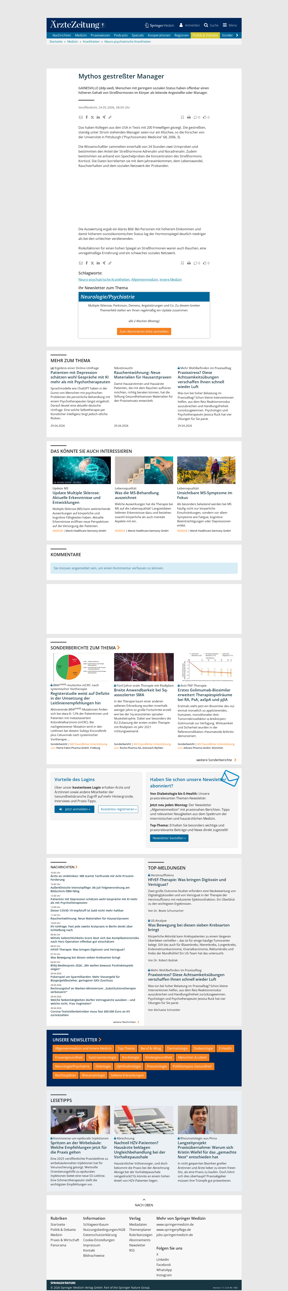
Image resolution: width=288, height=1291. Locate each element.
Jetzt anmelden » (74, 810)
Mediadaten (138, 1225)
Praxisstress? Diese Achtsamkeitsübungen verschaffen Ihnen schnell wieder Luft (201, 380)
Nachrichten (62, 36)
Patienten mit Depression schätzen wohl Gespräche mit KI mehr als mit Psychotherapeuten (80, 378)
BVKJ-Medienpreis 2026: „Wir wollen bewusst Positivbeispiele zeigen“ (92, 967)
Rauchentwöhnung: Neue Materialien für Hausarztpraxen (142, 375)
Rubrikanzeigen (140, 1235)
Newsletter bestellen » (169, 838)
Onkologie (103, 1067)
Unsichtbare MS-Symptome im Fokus (204, 496)
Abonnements (139, 1241)
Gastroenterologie (102, 1058)
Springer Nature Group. (134, 1288)
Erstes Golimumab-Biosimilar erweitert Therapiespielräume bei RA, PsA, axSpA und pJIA (205, 695)
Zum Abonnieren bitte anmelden (144, 332)
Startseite (58, 1225)
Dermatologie (177, 1049)
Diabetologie (203, 1049)
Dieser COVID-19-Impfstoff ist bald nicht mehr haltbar (87, 911)
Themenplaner (140, 1230)
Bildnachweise (93, 1256)
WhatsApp (164, 1270)
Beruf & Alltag (151, 1049)
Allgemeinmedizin (144, 280)
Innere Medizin (171, 280)
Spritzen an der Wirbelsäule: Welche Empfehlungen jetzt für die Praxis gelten (79, 1148)
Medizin (81, 36)
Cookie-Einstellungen (99, 1241)
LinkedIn (162, 1260)
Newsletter (137, 1246)
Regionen (182, 36)
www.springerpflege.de (173, 1230)
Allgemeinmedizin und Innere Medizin (83, 1049)
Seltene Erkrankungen (127, 1076)
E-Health (225, 1049)
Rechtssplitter (65, 1076)
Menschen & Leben (192, 1058)
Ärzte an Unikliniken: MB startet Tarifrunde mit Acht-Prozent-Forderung (92, 878)
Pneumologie (157, 1067)
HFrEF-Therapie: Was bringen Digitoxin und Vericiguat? (88, 950)
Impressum (91, 1246)
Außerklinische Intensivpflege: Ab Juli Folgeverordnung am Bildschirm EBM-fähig (90, 890)
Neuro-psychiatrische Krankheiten (104, 280)
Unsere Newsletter (75, 1040)
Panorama (58, 1246)
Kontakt (89, 1251)
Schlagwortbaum (96, 1225)
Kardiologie (130, 1058)
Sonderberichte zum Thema (83, 648)
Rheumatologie (93, 1076)
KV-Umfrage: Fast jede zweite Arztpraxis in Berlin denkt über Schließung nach (92, 929)
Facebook (163, 1265)
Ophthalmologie (129, 1067)
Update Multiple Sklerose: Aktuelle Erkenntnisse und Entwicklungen (77, 498)
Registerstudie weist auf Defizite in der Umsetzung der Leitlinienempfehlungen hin (80, 699)
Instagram (164, 1276)
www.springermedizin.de (175, 1225)
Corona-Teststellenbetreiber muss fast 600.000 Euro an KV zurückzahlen (90, 1014)
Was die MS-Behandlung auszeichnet (137, 496)
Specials (138, 36)
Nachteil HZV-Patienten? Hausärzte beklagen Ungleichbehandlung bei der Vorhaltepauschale (139, 1150)
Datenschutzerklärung (100, 1235)
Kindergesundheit (158, 1058)
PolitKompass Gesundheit (192, 1067)
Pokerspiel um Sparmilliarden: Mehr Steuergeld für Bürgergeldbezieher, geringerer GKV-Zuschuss (85, 979)
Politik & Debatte (205, 36)
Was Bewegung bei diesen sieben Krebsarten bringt (85, 958)
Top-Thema (126, 1049)
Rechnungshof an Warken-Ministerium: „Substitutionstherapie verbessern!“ (93, 991)
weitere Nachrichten (126, 1022)
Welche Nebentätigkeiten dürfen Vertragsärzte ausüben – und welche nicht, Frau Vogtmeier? (93, 1002)
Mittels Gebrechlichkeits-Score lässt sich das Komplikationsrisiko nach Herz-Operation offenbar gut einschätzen (95, 940)
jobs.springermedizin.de (174, 1235)
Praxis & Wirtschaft (65, 1241)
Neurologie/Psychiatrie (72, 1067)
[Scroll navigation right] (237, 36)
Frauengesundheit (69, 1058)
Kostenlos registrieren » (119, 810)
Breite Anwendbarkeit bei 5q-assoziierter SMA (141, 693)
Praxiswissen (100, 36)
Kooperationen (159, 36)
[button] (228, 25)
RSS (132, 1251)
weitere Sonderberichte (216, 761)
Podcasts (121, 36)
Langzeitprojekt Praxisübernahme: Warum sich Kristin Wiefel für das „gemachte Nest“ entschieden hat (207, 1150)
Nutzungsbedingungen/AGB (104, 1230)
